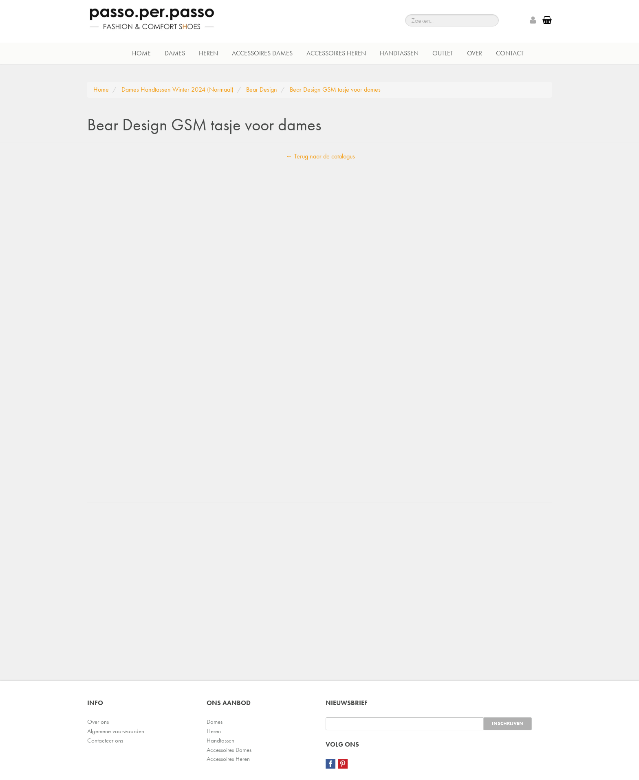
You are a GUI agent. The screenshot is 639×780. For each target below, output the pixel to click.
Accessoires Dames (262, 53)
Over (474, 53)
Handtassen (399, 53)
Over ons (98, 722)
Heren (208, 53)
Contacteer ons (105, 740)
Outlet (442, 53)
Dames (175, 53)
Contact (510, 53)
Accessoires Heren (336, 53)
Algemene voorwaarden (115, 731)
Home (141, 53)
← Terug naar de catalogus (320, 156)
